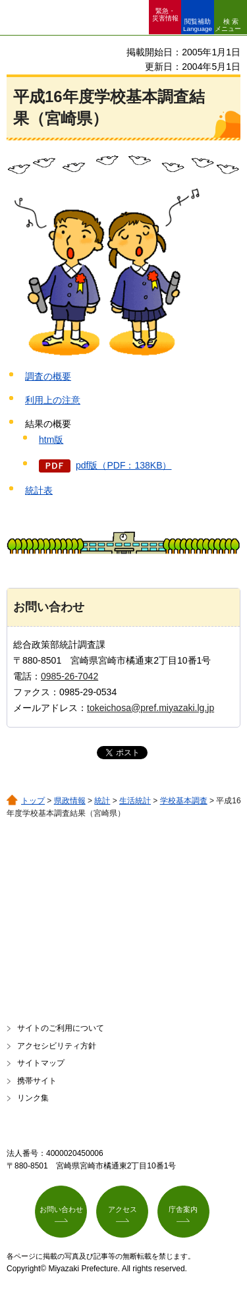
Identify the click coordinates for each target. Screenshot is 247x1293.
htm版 (51, 439)
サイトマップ (41, 1063)
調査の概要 (48, 376)
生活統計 (135, 800)
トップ (33, 800)
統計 (102, 800)
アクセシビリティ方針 (56, 1045)
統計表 (39, 490)
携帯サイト (37, 1080)
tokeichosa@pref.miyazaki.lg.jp (150, 708)
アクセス (122, 1209)
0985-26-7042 (69, 676)
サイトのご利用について (60, 1028)
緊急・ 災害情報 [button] (165, 14)
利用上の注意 (52, 400)
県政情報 (70, 800)
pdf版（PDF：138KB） (124, 465)
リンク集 (33, 1098)
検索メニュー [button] (228, 25)
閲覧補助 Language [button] (197, 25)
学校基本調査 (183, 800)
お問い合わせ (61, 1209)
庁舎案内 (183, 1209)
